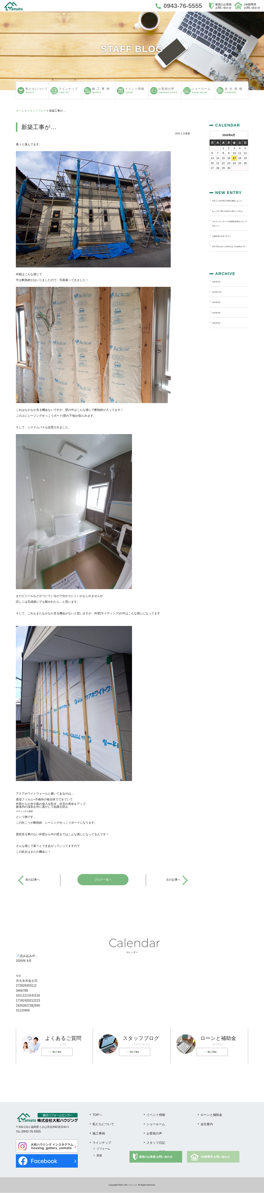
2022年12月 (219, 304)
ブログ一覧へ (103, 879)
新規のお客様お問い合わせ (223, 6)
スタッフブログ (36, 110)
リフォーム (103, 1148)
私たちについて (103, 1124)
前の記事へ (33, 879)
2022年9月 (218, 314)
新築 (99, 1155)
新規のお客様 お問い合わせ (155, 1157)
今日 (18, 976)
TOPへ (97, 1115)
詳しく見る (62, 1052)
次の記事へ (173, 879)
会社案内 (207, 1124)
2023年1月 (218, 294)
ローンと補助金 (211, 1115)
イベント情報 (156, 1115)
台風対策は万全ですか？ (227, 244)
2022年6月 (218, 335)
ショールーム (156, 1124)
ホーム (20, 110)
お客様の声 (154, 1133)
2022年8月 (218, 325)
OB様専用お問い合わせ (252, 6)
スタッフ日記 (156, 1143)
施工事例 (99, 1133)
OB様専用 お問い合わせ (215, 1157)
